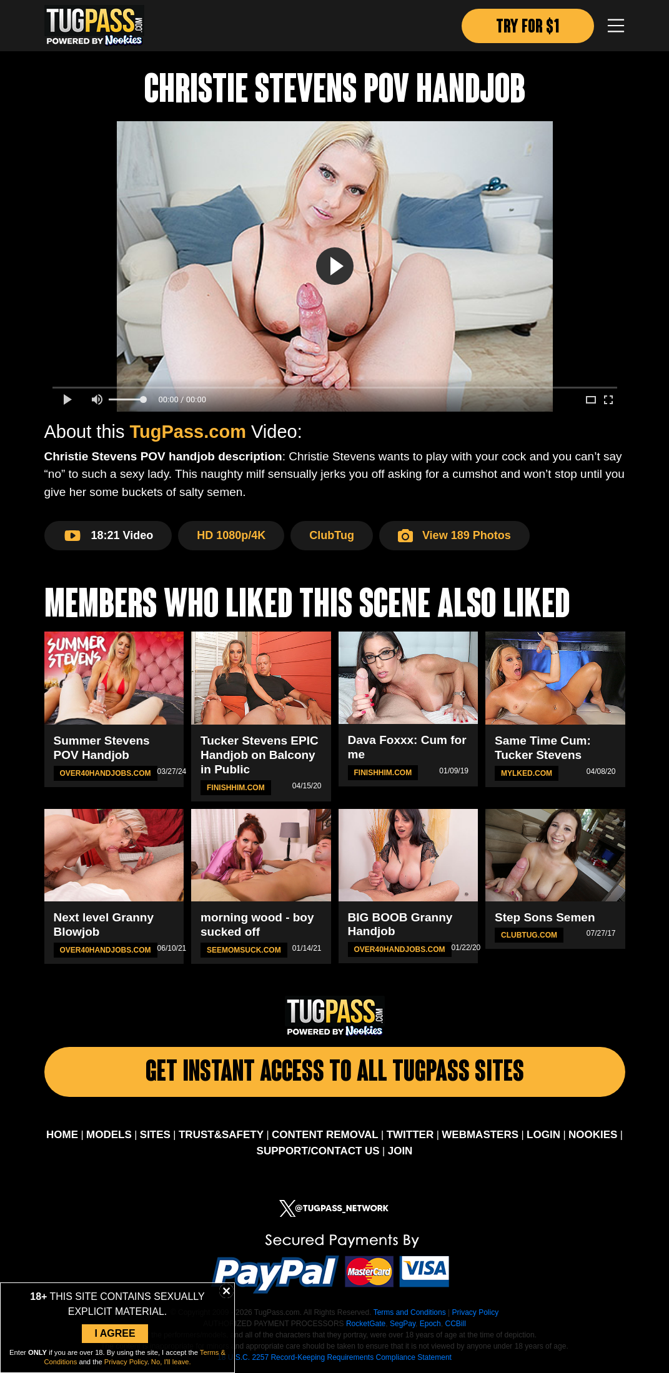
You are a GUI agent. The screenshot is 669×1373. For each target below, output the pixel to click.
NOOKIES (592, 1135)
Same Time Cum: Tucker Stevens (543, 747)
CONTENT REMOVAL (325, 1135)
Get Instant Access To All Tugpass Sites (335, 1073)
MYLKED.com (526, 773)
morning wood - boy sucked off (257, 924)
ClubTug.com (529, 935)
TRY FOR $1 (527, 27)
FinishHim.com (236, 787)
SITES (155, 1135)
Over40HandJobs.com (105, 773)
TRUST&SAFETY (221, 1135)
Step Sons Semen (545, 917)
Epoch (430, 1323)
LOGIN (543, 1135)
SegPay (402, 1323)
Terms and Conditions (410, 1312)
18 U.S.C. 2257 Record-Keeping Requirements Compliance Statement (334, 1357)
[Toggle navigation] (616, 25)
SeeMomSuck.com (244, 950)
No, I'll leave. (171, 1362)
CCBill (455, 1323)
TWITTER (410, 1135)
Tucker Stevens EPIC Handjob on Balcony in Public (260, 755)
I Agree (114, 1333)
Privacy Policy (475, 1312)
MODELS (109, 1135)
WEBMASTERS (480, 1135)
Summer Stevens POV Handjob (102, 747)
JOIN (400, 1151)
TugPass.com (188, 432)
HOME (62, 1135)
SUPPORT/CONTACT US (318, 1151)
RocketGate (365, 1323)
